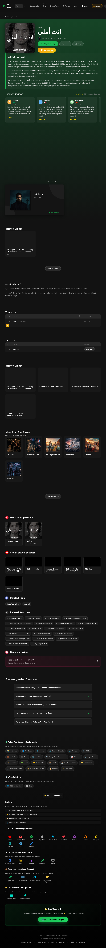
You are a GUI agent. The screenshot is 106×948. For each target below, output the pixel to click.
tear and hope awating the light (18, 638)
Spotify (85, 6)
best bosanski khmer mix (87, 623)
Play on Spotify (48, 44)
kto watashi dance (76, 628)
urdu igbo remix (35, 628)
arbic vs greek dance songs (17, 643)
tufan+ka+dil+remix (52, 618)
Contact (62, 942)
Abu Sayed (7, 6)
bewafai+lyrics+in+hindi (63, 633)
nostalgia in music (33, 618)
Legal (72, 942)
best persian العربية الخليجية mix (18, 633)
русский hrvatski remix (64, 623)
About (75, 6)
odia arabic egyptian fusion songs (19, 623)
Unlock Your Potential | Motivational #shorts (15, 414)
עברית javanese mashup (16, 628)
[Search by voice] (25, 6)
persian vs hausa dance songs (75, 618)
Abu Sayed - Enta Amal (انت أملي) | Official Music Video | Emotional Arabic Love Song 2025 (20, 251)
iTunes (66, 6)
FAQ (52, 942)
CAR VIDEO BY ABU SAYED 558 (51, 387)
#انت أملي (27, 604)
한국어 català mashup (44, 623)
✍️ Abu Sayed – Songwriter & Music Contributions (22, 814)
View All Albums (53, 496)
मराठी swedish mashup (42, 633)
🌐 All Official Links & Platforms (16, 822)
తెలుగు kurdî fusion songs (55, 628)
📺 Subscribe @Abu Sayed (53, 919)
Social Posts (41, 942)
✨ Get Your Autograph (53, 795)
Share (65, 44)
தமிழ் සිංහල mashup (39, 643)
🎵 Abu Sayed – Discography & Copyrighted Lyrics (22, 810)
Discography (34, 6)
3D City (44, 6)
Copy (78, 44)
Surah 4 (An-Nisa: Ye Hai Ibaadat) (85, 387)
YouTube (54, 6)
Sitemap (82, 942)
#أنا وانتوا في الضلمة (13, 604)
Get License (47, 50)
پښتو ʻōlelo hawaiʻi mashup (43, 638)
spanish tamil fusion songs (67, 638)
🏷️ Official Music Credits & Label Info (18, 818)
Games (97, 6)
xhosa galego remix (14, 618)
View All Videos (53, 268)
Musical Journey (26, 942)
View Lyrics (89, 349)
